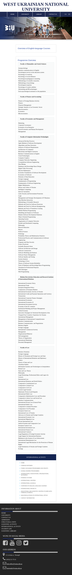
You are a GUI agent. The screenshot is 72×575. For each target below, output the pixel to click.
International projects (28, 488)
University (25, 14)
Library (39, 14)
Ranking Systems (26, 477)
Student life (6, 529)
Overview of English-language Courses (34, 486)
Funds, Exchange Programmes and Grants (34, 468)
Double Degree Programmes (30, 471)
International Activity (11, 526)
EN (69, 14)
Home (12, 14)
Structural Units (8, 522)
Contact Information (27, 498)
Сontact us (6, 517)
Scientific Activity (9, 524)
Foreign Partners (27, 465)
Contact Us (53, 14)
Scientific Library (8, 531)
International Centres (28, 480)
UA (65, 14)
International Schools (28, 483)
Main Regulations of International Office (34, 495)
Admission (5, 520)
